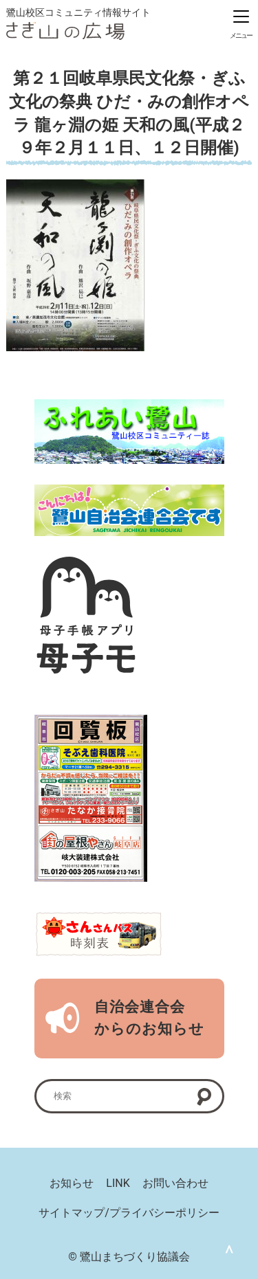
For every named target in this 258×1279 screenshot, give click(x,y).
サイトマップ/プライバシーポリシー (129, 1212)
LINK (117, 1183)
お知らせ (72, 1183)
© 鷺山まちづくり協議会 (129, 1256)
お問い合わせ (175, 1183)
